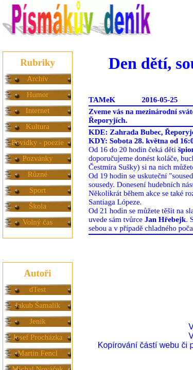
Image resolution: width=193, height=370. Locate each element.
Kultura (37, 126)
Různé (37, 174)
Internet (38, 110)
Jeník (37, 321)
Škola (37, 206)
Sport (37, 190)
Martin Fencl (37, 353)
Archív (37, 79)
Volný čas (37, 222)
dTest (37, 289)
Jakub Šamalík (37, 305)
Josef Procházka (37, 337)
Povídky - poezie (37, 142)
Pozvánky (37, 158)
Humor (38, 94)
